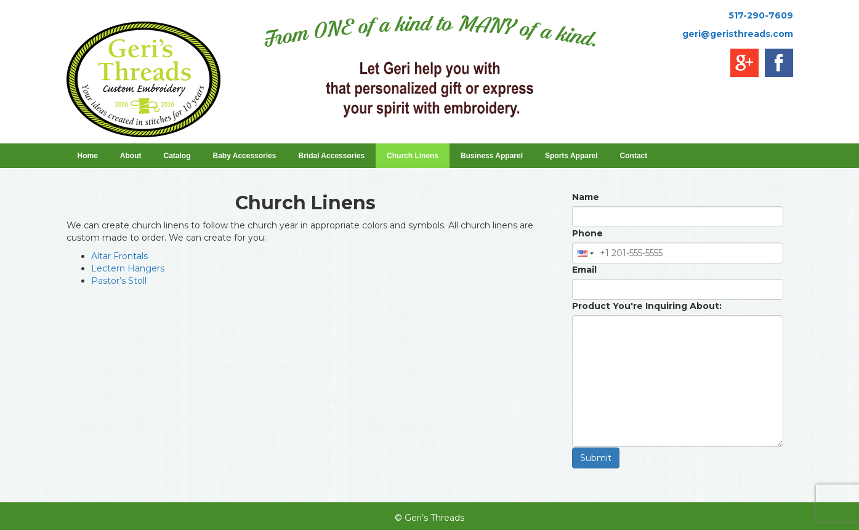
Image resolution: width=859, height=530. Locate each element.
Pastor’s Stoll (119, 280)
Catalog (177, 155)
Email (584, 269)
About (131, 155)
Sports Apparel (575, 155)
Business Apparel (496, 155)
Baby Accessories (248, 155)
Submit (595, 458)
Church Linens (416, 155)
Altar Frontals (119, 256)
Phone (587, 233)
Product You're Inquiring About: (647, 305)
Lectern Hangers (127, 268)
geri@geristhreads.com (737, 33)
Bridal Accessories (335, 155)
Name (585, 197)
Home (88, 155)
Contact (634, 155)
